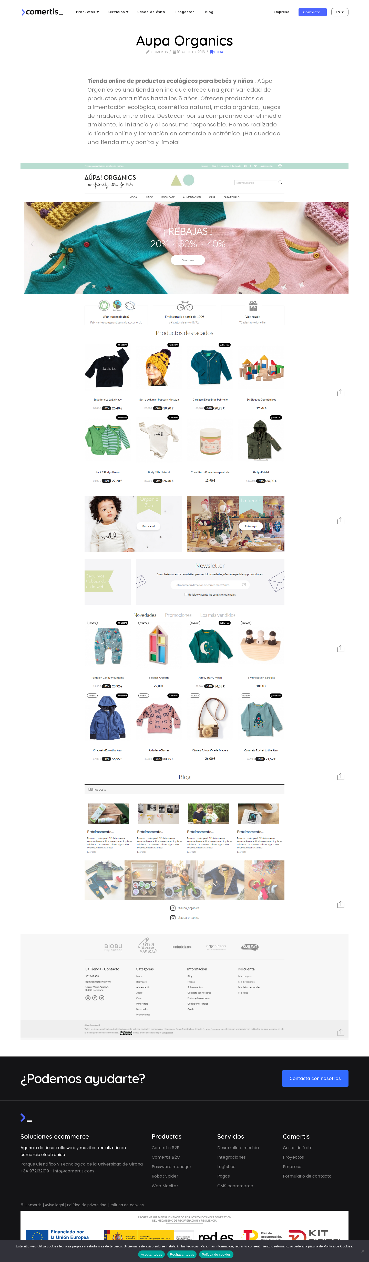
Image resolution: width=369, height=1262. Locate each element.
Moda (216, 52)
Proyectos (293, 1157)
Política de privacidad (86, 1204)
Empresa (292, 1167)
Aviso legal (54, 1204)
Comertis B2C (166, 1157)
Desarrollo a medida (238, 1148)
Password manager (171, 1167)
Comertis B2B (165, 1148)
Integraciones (231, 1157)
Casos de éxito (298, 1148)
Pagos (223, 1176)
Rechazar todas (182, 1254)
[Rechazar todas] (362, 1251)
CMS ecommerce (235, 1186)
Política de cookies (127, 1204)
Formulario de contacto (307, 1176)
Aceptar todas (151, 1254)
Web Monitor (165, 1186)
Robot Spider (165, 1176)
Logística (226, 1167)
